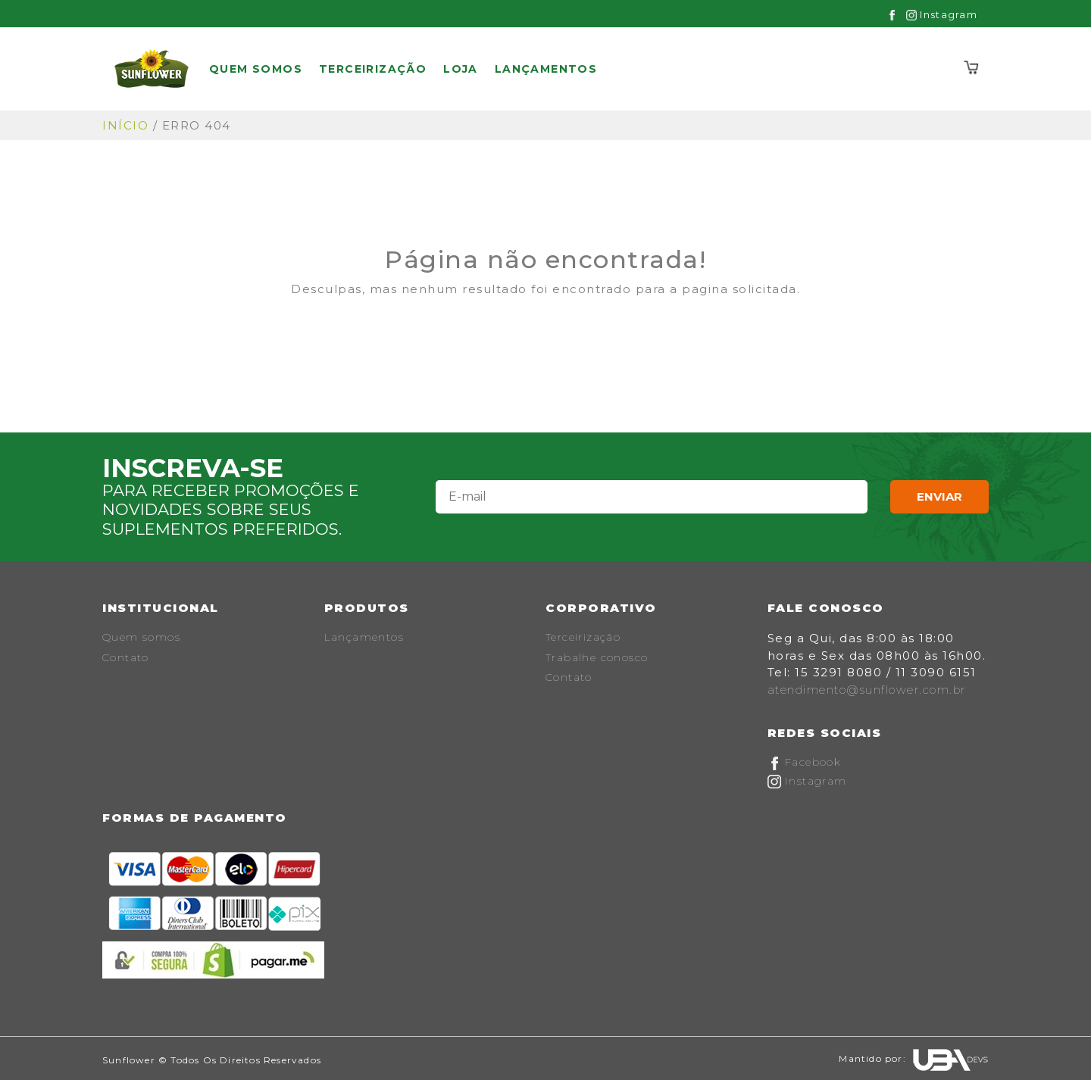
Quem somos (255, 69)
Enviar (939, 496)
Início (125, 125)
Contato (125, 657)
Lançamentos (546, 69)
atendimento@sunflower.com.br (866, 689)
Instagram (941, 14)
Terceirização (373, 69)
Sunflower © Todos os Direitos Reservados (211, 1060)
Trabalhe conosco (597, 657)
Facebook (804, 762)
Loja (460, 69)
